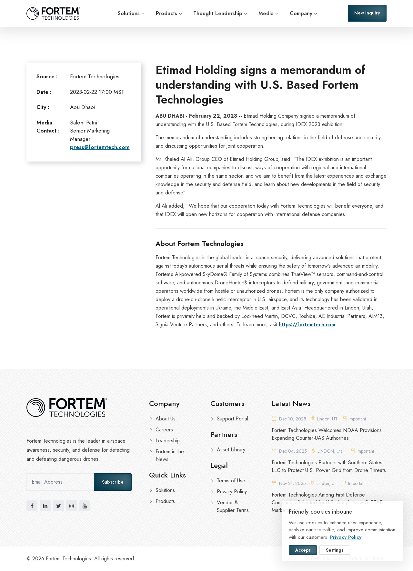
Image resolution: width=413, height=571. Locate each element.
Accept (302, 550)
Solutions (129, 13)
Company (301, 13)
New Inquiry (367, 13)
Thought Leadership (217, 13)
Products (166, 13)
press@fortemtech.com (100, 147)
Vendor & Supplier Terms (233, 506)
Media (266, 13)
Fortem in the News (170, 455)
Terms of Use (231, 480)
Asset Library (231, 449)
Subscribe (113, 482)
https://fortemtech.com (307, 324)
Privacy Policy (232, 491)
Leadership (168, 440)
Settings (335, 550)
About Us (166, 418)
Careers (164, 429)
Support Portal (232, 418)
